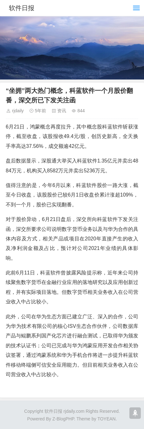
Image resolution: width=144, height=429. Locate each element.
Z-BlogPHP (63, 418)
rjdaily (18, 110)
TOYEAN (106, 418)
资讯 (61, 110)
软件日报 (21, 7)
